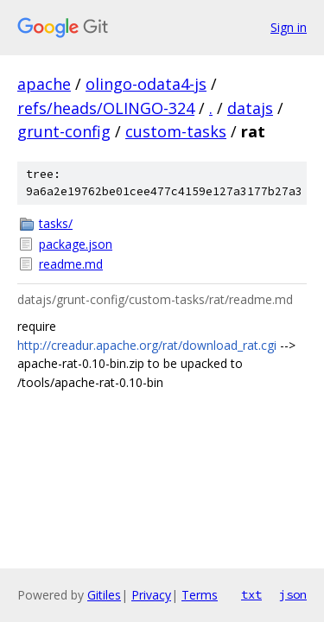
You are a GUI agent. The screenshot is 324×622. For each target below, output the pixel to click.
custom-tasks (175, 131)
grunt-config (64, 131)
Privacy (151, 595)
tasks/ (56, 223)
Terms (199, 595)
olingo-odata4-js (146, 83)
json (293, 594)
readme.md (71, 264)
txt (251, 594)
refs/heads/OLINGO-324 (105, 108)
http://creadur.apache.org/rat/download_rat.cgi (146, 345)
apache (44, 83)
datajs (250, 108)
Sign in (288, 27)
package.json (75, 244)
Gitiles (104, 595)
